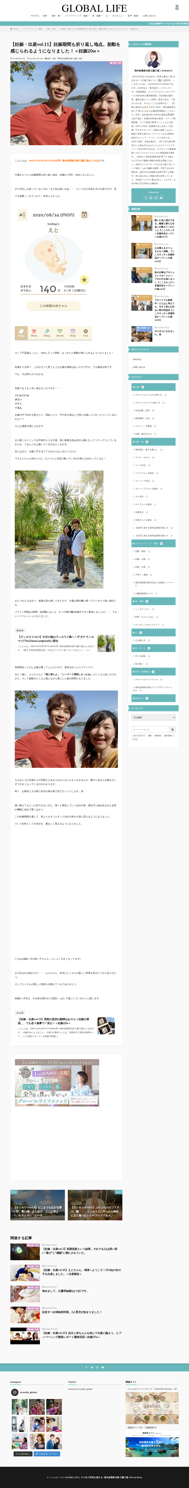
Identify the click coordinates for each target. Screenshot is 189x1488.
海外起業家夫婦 (66, 58)
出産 (80, 58)
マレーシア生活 (145, 481)
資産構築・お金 (145, 418)
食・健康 (96, 15)
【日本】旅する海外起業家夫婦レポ (154, 535)
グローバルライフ (139, 735)
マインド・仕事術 (146, 426)
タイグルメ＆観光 (146, 504)
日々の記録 (142, 656)
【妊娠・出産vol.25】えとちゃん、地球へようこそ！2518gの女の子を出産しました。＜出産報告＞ (81, 1272)
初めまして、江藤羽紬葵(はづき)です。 (65, 1291)
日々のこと (117, 15)
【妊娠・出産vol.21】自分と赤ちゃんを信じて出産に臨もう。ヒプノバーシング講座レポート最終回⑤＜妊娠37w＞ (81, 1335)
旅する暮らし (169, 735)
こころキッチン (143, 218)
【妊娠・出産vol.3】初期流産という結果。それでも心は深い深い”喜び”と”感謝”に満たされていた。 (79, 1250)
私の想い (141, 663)
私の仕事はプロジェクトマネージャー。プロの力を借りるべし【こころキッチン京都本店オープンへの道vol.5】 (165, 280)
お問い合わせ (149, 15)
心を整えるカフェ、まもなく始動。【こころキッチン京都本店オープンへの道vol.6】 (165, 254)
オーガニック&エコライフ (149, 624)
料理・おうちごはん (147, 617)
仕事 (45, 15)
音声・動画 (133, 15)
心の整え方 (142, 640)
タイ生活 (141, 496)
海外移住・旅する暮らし (149, 449)
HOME (15, 29)
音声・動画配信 (145, 671)
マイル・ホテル (145, 457)
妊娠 (75, 58)
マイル (135, 739)
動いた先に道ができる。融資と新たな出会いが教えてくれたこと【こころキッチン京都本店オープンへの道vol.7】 (165, 228)
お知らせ (141, 698)
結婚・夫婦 (142, 559)
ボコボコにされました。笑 (165, 333)
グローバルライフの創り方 (150, 402)
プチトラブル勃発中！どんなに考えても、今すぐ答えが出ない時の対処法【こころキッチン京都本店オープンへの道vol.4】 (165, 310)
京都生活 (141, 512)
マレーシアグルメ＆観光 (149, 488)
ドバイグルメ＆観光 (147, 473)
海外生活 (158, 735)
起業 (149, 735)
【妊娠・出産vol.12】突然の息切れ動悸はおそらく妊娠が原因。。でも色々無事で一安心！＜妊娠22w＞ (53, 1021)
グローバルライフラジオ (149, 679)
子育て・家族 (144, 574)
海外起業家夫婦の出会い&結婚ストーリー (154, 584)
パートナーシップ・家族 (76, 15)
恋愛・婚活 (142, 551)
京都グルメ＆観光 (146, 520)
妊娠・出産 (51, 29)
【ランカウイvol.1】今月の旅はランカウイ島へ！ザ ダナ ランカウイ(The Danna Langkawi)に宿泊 (56, 638)
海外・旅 (56, 15)
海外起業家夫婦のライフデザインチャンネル (152, 689)
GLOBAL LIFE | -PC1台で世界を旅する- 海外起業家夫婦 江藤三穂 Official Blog (103, 1477)
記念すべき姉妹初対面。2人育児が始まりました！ (72, 1312)
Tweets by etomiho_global (80, 1389)
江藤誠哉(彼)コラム (146, 593)
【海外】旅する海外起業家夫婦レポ (154, 527)
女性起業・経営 (143, 329)
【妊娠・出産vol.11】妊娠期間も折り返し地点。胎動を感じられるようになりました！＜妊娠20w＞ (99, 29)
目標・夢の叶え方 (146, 434)
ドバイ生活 (142, 465)
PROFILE (35, 15)
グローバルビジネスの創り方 (151, 395)
